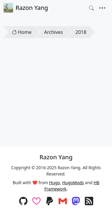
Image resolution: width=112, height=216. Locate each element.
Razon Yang (26, 8)
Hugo (54, 182)
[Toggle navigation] (102, 8)
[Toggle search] (91, 8)
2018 (81, 32)
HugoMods (73, 182)
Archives (53, 32)
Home (22, 32)
